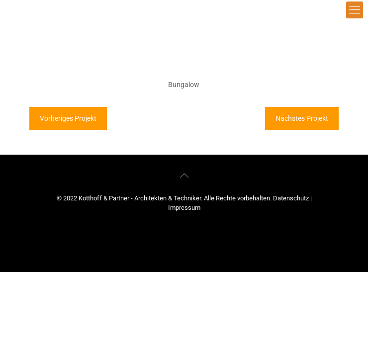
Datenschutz (291, 198)
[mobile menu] (354, 9)
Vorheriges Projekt (68, 118)
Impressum (184, 207)
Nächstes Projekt (302, 118)
